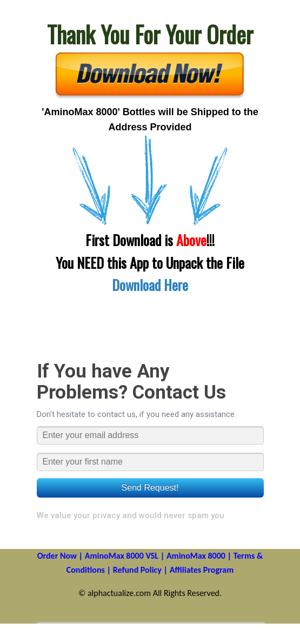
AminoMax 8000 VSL (121, 556)
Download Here (150, 284)
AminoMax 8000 (195, 556)
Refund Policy (137, 570)
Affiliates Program (202, 570)
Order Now (57, 556)
